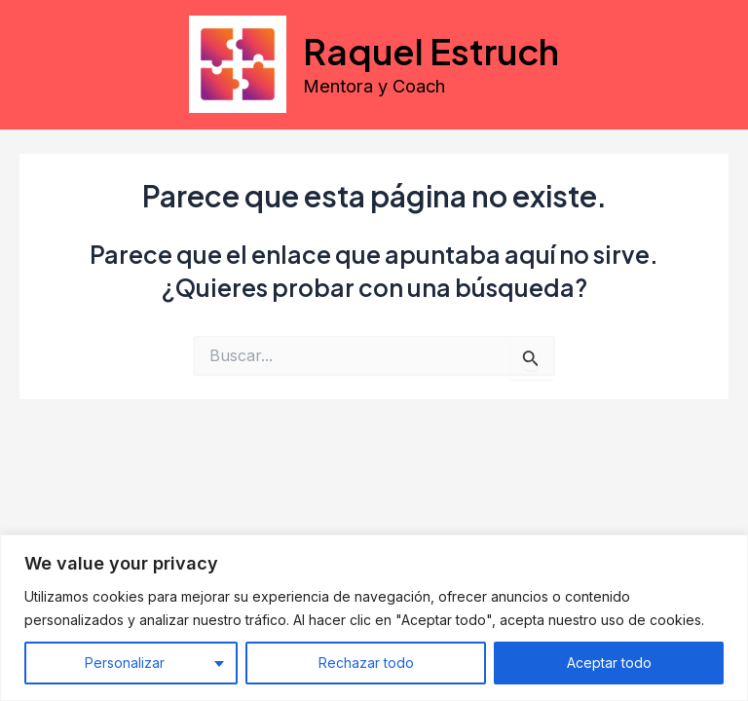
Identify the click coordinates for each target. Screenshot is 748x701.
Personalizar (125, 662)
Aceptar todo (609, 662)
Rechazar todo (366, 662)
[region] (374, 618)
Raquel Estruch (431, 50)
